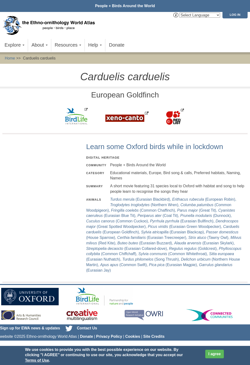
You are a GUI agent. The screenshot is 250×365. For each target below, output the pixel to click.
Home (10, 58)
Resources (68, 45)
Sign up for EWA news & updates (30, 328)
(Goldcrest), (194, 249)
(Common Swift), (124, 265)
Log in (235, 14)
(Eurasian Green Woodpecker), (185, 227)
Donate (117, 45)
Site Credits (154, 336)
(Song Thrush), (151, 259)
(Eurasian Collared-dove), (127, 249)
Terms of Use (37, 360)
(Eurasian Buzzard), (145, 243)
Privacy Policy (109, 336)
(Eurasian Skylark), (204, 243)
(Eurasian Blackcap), (173, 232)
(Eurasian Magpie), (174, 265)
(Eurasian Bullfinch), (183, 221)
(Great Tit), (197, 210)
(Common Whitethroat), (173, 254)
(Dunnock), (206, 216)
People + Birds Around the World (125, 6)
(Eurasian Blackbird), (141, 199)
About (39, 45)
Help (95, 45)
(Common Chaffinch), (144, 210)
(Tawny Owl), (209, 238)
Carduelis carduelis (39, 58)
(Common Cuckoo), (118, 221)
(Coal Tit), (158, 216)
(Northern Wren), (145, 205)
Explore (14, 45)
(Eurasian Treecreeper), (152, 238)
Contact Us (87, 328)
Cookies (132, 336)
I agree (214, 354)
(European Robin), (204, 199)
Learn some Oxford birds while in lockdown (154, 146)
